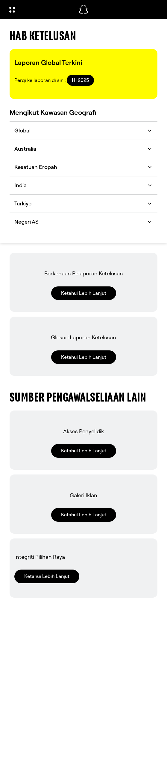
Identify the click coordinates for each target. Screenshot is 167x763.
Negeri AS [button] (83, 221)
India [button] (83, 185)
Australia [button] (83, 148)
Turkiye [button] (83, 203)
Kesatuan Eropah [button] (83, 167)
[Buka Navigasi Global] (40, 9)
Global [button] (83, 130)
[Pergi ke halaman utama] (83, 9)
